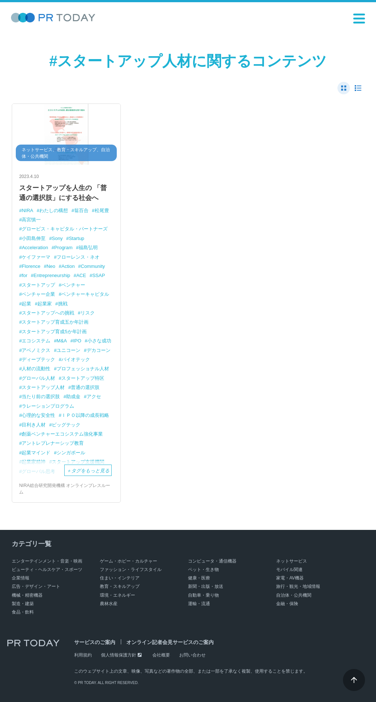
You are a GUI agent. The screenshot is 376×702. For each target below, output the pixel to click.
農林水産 (109, 603)
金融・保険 (287, 603)
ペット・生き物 (203, 569)
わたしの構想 (53, 210)
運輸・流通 (199, 603)
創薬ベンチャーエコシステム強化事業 (62, 434)
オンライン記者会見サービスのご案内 (170, 642)
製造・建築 (23, 603)
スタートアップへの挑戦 (48, 313)
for (24, 275)
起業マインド (36, 452)
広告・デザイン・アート (36, 586)
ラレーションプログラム (48, 406)
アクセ (94, 396)
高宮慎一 (31, 219)
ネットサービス (291, 561)
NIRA (27, 210)
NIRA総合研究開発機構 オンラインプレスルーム (64, 489)
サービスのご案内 (94, 642)
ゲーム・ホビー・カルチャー (128, 561)
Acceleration (35, 247)
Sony (57, 238)
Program (63, 247)
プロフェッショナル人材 (83, 368)
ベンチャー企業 (38, 294)
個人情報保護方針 (118, 655)
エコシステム (36, 340)
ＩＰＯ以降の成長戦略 (85, 415)
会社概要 (161, 655)
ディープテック (38, 359)
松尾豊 (102, 210)
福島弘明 (88, 247)
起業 (26, 303)
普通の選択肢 (85, 387)
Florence (31, 266)
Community (93, 266)
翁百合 (81, 210)
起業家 (44, 303)
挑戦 (63, 303)
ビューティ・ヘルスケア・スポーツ (47, 569)
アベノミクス (36, 350)
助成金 (73, 396)
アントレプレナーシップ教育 (53, 443)
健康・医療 (199, 578)
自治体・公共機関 (293, 595)
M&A (62, 340)
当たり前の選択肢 (41, 396)
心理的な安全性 (38, 415)
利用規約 (83, 655)
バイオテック (75, 359)
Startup (76, 238)
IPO (77, 340)
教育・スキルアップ (120, 586)
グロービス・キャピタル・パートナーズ (65, 229)
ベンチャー (73, 285)
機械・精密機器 (27, 595)
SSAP (98, 275)
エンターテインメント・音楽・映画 (47, 561)
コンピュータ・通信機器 (212, 561)
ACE (81, 275)
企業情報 (20, 578)
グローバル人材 (38, 378)
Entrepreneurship (51, 275)
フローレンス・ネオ (78, 257)
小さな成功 (99, 340)
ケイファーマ (36, 257)
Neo (51, 266)
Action (68, 266)
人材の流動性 (36, 368)
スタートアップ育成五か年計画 (55, 322)
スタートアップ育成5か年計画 (54, 331)
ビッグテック (66, 425)
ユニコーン (68, 350)
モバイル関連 (289, 569)
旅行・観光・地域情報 (298, 586)
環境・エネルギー (117, 595)
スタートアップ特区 (82, 378)
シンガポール (71, 452)
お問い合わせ (192, 655)
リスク (87, 313)
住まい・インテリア (120, 578)
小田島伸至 (34, 238)
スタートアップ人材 (43, 387)
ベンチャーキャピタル (85, 294)
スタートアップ (38, 285)
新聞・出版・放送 (205, 586)
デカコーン (99, 350)
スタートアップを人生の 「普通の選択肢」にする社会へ (63, 192)
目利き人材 (34, 425)
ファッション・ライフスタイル (131, 569)
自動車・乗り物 (203, 595)
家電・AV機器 (290, 578)
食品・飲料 (23, 612)
